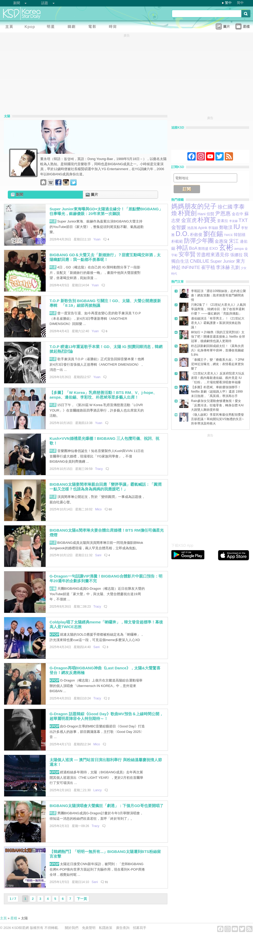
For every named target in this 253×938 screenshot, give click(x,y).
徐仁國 (225, 207)
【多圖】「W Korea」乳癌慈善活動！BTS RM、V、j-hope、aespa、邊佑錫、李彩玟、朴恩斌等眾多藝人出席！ (103, 395)
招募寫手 (139, 928)
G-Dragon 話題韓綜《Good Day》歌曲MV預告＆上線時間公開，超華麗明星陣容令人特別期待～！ (106, 716)
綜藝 (53, 588)
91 (106, 882)
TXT (243, 220)
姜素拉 (222, 221)
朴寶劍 (187, 213)
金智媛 (178, 227)
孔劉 (235, 267)
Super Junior (222, 261)
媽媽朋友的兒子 (194, 206)
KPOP (54, 634)
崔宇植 (208, 267)
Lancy (97, 790)
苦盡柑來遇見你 (212, 254)
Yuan (96, 239)
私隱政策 (105, 928)
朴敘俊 (196, 234)
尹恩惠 (223, 213)
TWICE (228, 235)
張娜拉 (236, 255)
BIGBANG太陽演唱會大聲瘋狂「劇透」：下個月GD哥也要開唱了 (106, 805)
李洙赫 (223, 267)
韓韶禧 (239, 235)
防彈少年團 (199, 240)
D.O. (182, 233)
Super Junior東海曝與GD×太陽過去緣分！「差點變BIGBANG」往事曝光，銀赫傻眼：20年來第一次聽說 (106, 211)
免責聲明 (88, 928)
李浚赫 (233, 221)
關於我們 (71, 928)
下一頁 (82, 899)
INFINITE (191, 267)
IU (236, 226)
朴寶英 (206, 220)
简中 (240, 3)
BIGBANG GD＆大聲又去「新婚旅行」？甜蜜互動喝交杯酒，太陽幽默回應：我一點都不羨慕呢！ (105, 257)
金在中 (237, 214)
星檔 (13, 918)
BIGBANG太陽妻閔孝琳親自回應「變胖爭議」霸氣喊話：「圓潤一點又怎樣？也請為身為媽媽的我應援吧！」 (105, 486)
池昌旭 (192, 228)
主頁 (3, 918)
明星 (53, 221)
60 (110, 509)
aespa (239, 249)
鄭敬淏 (226, 227)
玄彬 (226, 247)
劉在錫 (213, 233)
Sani (98, 555)
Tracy (99, 469)
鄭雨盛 (203, 249)
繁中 (228, 3)
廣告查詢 (122, 928)
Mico (98, 509)
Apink (202, 228)
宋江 (234, 241)
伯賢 (210, 214)
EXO (213, 248)
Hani (201, 214)
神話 (182, 247)
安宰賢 (187, 254)
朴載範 (177, 241)
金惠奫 (221, 241)
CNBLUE (199, 261)
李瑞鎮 (213, 228)
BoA (193, 248)
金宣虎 (189, 220)
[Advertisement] (48, 487)
